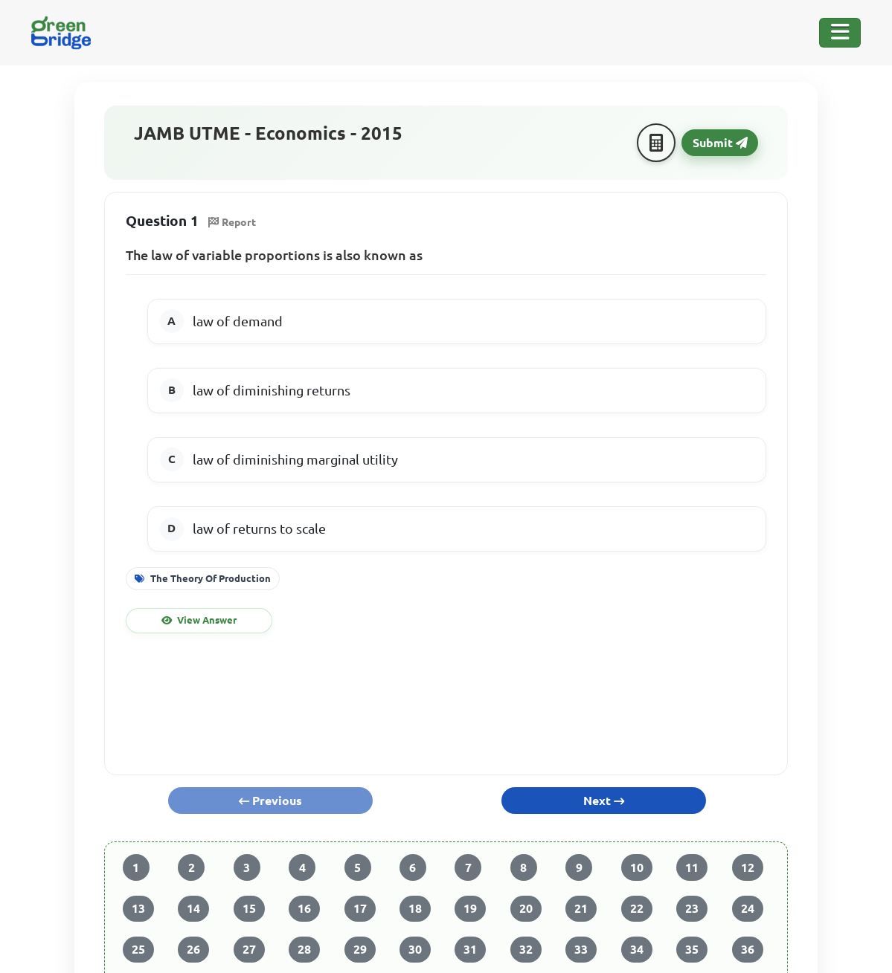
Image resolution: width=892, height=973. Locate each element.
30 (415, 949)
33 (581, 949)
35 (692, 949)
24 (747, 908)
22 (637, 908)
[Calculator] (656, 142)
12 (747, 867)
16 (304, 908)
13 (138, 908)
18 (415, 908)
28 (304, 949)
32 (526, 949)
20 (526, 908)
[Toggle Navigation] (840, 33)
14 (193, 908)
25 (138, 949)
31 (470, 949)
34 (637, 949)
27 (249, 949)
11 (692, 867)
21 (581, 908)
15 (249, 908)
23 (692, 908)
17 (360, 908)
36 (747, 949)
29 (360, 949)
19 (470, 908)
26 (193, 949)
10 (637, 867)
